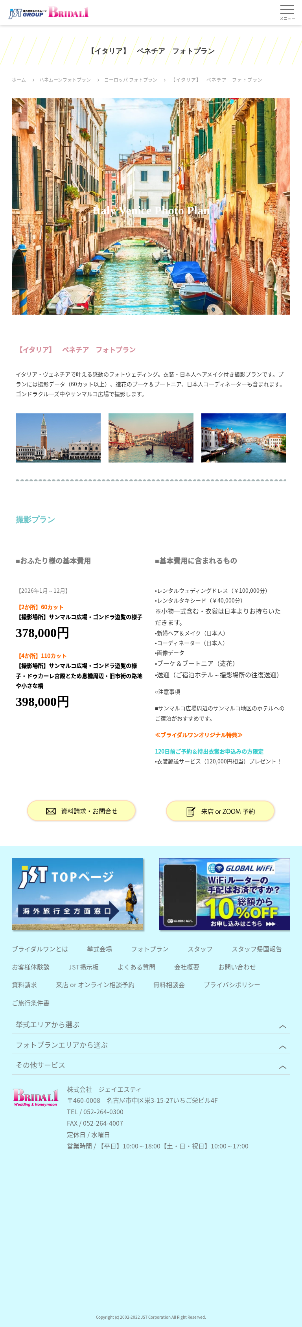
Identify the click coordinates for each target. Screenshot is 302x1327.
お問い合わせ (237, 966)
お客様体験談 (31, 966)
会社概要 (186, 966)
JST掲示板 (83, 966)
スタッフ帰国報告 (257, 948)
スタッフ (200, 948)
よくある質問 (136, 966)
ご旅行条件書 (31, 1002)
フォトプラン (150, 948)
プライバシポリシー (232, 984)
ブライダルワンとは (40, 948)
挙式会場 (99, 948)
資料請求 (24, 984)
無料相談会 (169, 984)
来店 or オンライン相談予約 (95, 984)
